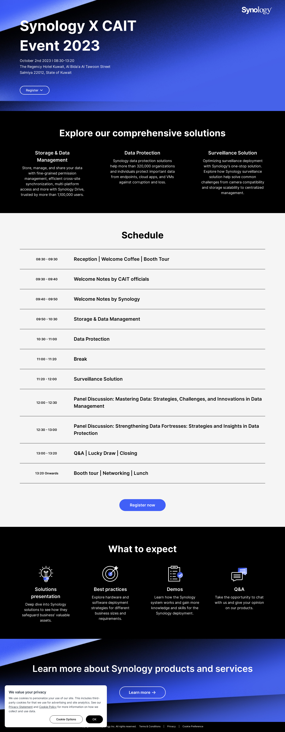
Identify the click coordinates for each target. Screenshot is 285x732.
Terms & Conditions (150, 726)
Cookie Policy (48, 706)
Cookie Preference (192, 726)
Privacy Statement (21, 706)
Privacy (171, 726)
